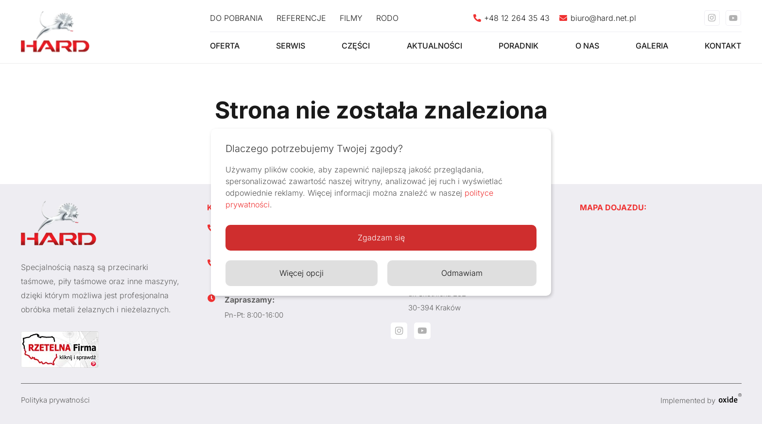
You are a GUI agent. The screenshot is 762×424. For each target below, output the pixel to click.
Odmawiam (462, 273)
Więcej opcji (301, 273)
